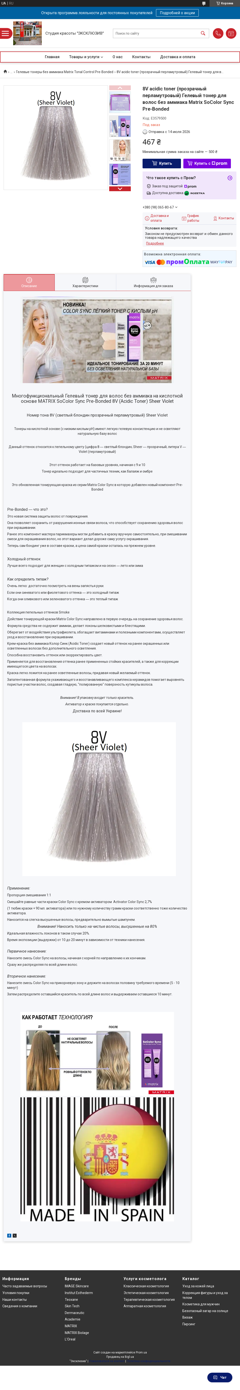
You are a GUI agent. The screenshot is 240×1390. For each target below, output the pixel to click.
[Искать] (203, 33)
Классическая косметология (146, 1286)
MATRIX (71, 1326)
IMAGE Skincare (77, 1286)
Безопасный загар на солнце (205, 1311)
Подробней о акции (177, 13)
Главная (52, 57)
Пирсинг (188, 1324)
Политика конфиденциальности (148, 1361)
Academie (72, 1319)
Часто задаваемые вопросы (24, 1286)
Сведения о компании (19, 1306)
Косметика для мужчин (201, 1304)
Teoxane (71, 1300)
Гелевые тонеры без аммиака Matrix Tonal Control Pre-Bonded (64, 72)
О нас (118, 57)
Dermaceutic (74, 1313)
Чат (220, 1377)
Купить (165, 163)
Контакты (141, 57)
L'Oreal (70, 1339)
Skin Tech (72, 1306)
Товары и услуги (84, 57)
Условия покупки (15, 1293)
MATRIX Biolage (77, 1333)
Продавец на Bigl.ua (120, 1356)
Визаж (187, 1317)
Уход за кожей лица (198, 1286)
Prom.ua (141, 1352)
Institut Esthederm (79, 1293)
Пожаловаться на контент (107, 1361)
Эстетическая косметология (146, 1293)
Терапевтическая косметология (149, 1300)
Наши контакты (14, 1300)
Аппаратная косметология (145, 1306)
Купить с (210, 163)
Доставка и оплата (177, 57)
